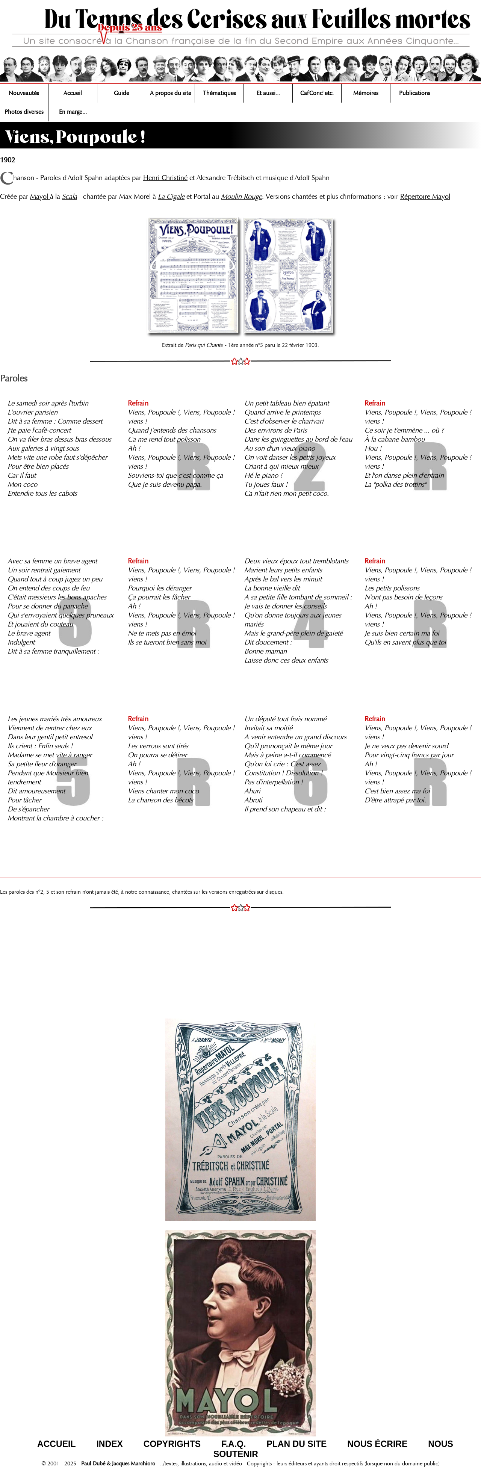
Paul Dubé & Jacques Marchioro (117, 1463)
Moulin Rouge (241, 196)
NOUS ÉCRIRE (377, 1444)
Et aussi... (268, 93)
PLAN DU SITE (296, 1444)
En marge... (73, 112)
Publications (414, 93)
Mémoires (365, 93)
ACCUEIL (56, 1444)
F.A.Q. (233, 1444)
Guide (121, 93)
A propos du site (170, 93)
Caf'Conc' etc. (317, 93)
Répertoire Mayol (425, 196)
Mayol (40, 196)
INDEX (109, 1444)
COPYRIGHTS (172, 1444)
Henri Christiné (165, 177)
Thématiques (219, 93)
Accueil (73, 93)
